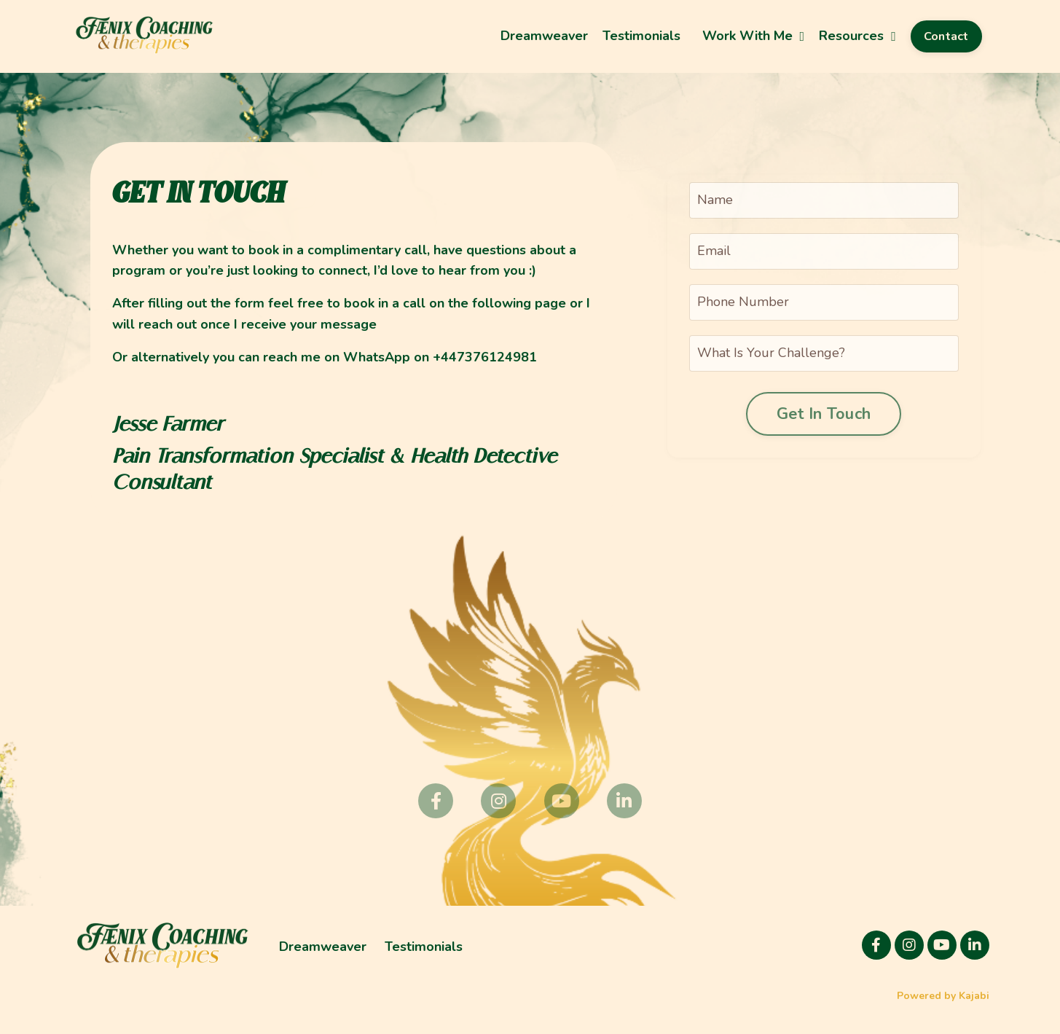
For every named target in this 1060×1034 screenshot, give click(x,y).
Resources (857, 35)
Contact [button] (946, 36)
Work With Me (753, 35)
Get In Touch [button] (824, 414)
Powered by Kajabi (943, 996)
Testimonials (641, 35)
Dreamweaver (544, 35)
